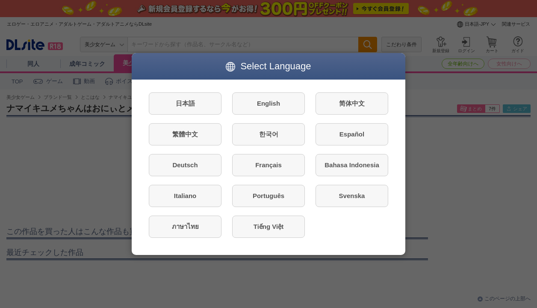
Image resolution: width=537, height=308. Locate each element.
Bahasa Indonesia (352, 165)
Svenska (352, 195)
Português (268, 195)
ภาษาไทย (185, 226)
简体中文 (352, 103)
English (268, 103)
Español (351, 134)
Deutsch (185, 165)
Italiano (185, 195)
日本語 (185, 103)
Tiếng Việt (268, 226)
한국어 (268, 134)
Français (268, 165)
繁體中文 (185, 134)
